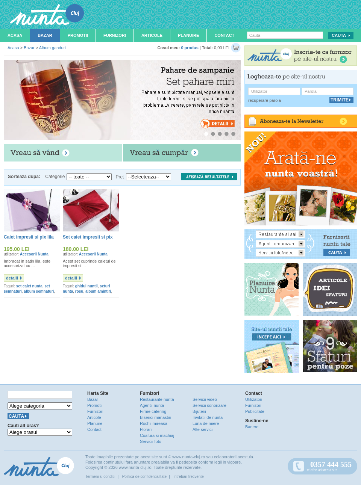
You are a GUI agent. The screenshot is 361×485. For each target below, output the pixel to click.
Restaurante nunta (157, 399)
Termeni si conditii (100, 476)
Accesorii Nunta (34, 254)
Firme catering (153, 411)
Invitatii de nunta (208, 417)
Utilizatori (253, 399)
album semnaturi (39, 291)
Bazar (45, 35)
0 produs (189, 47)
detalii (12, 278)
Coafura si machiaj (157, 435)
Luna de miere (206, 423)
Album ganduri (52, 47)
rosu (79, 291)
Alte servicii (203, 429)
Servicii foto (150, 441)
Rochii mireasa (153, 423)
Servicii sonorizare (209, 405)
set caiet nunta (29, 286)
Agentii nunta (152, 405)
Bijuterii (199, 411)
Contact (224, 35)
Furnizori (114, 35)
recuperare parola (264, 100)
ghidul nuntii (86, 286)
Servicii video (205, 399)
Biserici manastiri (155, 417)
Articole (151, 35)
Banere (251, 427)
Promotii (78, 35)
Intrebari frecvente (188, 476)
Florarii (146, 429)
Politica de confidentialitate (144, 476)
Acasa (15, 35)
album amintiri (98, 291)
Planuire (188, 35)
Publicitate (254, 411)
